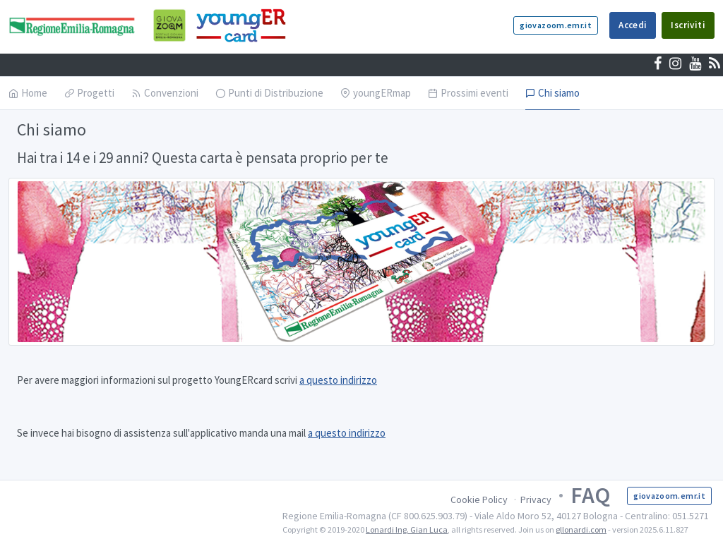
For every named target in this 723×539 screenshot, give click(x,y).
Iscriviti (688, 25)
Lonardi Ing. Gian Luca (407, 529)
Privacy (535, 499)
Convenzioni (164, 92)
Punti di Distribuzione (269, 92)
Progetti (89, 92)
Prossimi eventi (468, 92)
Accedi (633, 25)
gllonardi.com (581, 529)
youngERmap (375, 92)
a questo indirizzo (338, 380)
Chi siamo (552, 92)
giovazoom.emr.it (556, 25)
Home (27, 92)
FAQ (590, 495)
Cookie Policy (479, 499)
